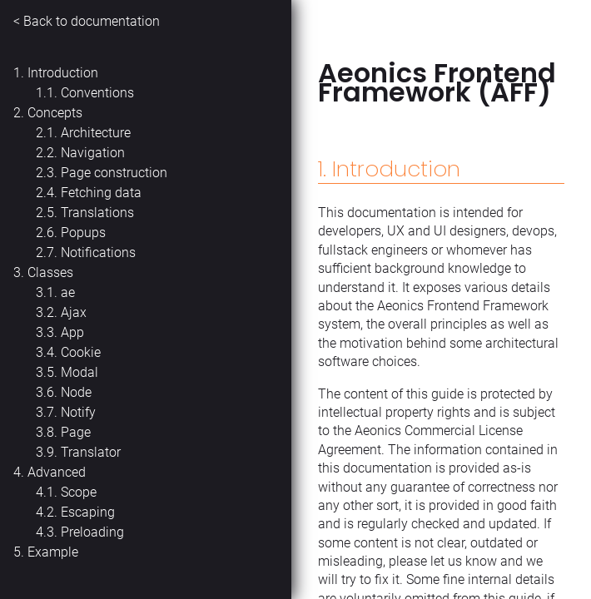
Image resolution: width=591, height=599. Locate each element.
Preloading (92, 532)
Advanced (56, 472)
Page (76, 432)
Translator (91, 452)
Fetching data (101, 192)
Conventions (97, 93)
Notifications (98, 252)
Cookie (81, 352)
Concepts (54, 113)
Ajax (74, 312)
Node (76, 392)
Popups (83, 232)
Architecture (96, 133)
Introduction (62, 73)
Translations (97, 212)
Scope (79, 492)
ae (68, 292)
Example (52, 552)
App (72, 332)
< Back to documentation (86, 21)
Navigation (93, 153)
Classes (50, 272)
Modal (79, 372)
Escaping (88, 512)
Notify (78, 412)
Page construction (114, 173)
